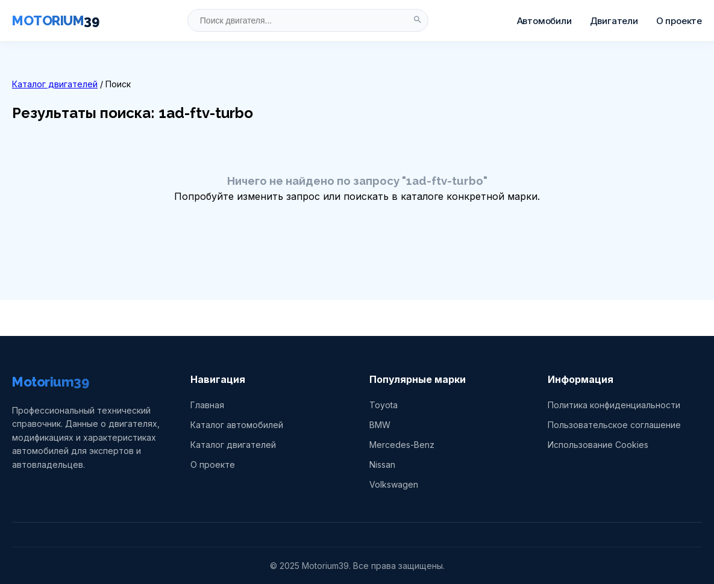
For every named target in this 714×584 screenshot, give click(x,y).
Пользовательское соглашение (614, 425)
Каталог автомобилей (236, 425)
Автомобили (544, 20)
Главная (207, 405)
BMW (379, 425)
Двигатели (614, 20)
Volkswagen (393, 484)
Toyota (383, 405)
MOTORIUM (55, 20)
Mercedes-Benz (401, 445)
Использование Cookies (598, 445)
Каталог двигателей (55, 84)
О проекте (679, 20)
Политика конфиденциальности (614, 405)
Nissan (382, 464)
